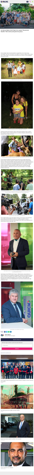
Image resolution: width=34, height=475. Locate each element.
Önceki (2, 27)
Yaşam (12, 4)
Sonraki (31, 27)
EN (27, 1)
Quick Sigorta (8, 4)
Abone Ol (17, 348)
